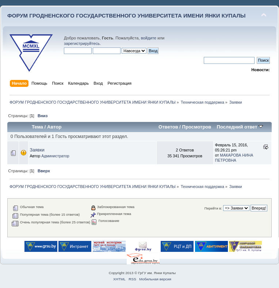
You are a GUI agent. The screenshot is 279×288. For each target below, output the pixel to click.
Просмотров (196, 127)
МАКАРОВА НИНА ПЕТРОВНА (234, 157)
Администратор (55, 156)
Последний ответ (240, 127)
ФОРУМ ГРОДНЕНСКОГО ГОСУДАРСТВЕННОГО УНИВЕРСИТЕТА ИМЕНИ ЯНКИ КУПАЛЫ (126, 15)
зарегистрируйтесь (82, 43)
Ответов (168, 127)
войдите (148, 38)
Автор (54, 127)
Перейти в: (213, 208)
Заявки (37, 150)
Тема (37, 127)
